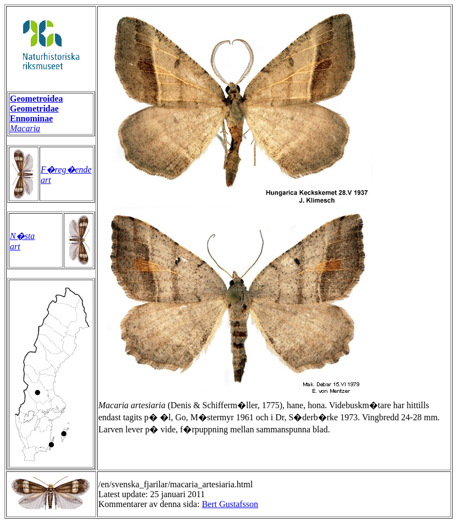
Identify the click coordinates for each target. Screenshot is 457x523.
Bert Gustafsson (230, 504)
